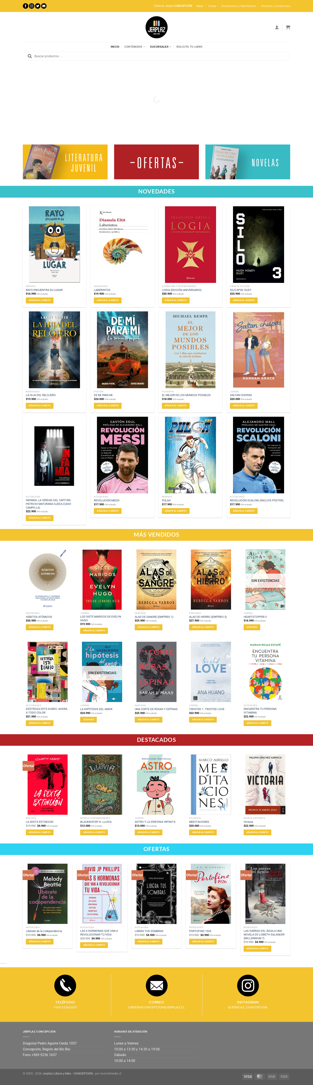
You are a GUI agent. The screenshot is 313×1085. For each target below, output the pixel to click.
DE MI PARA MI (103, 395)
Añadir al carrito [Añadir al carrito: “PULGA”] (175, 510)
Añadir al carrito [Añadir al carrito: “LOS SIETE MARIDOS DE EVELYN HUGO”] (94, 630)
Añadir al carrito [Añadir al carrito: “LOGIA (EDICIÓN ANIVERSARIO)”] (175, 300)
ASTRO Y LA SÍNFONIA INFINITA (155, 821)
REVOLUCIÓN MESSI (107, 500)
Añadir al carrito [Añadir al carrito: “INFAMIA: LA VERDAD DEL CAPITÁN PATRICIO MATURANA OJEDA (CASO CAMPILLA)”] (39, 517)
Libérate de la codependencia (44, 931)
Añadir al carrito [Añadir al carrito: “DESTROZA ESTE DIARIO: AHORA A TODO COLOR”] (39, 723)
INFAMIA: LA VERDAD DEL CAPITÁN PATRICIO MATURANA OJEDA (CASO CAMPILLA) (48, 504)
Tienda (212, 6)
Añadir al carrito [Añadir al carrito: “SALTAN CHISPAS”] (244, 405)
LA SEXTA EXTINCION (39, 821)
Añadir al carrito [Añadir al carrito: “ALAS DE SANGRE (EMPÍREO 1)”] (148, 627)
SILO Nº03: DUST (240, 290)
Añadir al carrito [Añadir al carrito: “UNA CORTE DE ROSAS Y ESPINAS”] (148, 719)
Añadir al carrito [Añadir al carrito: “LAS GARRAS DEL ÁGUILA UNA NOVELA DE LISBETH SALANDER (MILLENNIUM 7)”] (257, 948)
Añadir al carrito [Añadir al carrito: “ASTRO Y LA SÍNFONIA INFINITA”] (148, 832)
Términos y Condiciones (275, 6)
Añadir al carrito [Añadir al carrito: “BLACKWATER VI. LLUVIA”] (94, 832)
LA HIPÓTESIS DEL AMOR (96, 709)
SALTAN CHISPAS (241, 395)
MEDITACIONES (199, 821)
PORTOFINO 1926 (200, 931)
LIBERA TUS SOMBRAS (149, 931)
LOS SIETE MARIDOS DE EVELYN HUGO (100, 618)
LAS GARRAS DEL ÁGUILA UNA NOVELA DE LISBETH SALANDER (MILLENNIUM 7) (264, 934)
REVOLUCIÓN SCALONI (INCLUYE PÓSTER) (257, 500)
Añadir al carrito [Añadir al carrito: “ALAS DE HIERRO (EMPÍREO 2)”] (203, 627)
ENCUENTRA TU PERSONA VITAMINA (260, 710)
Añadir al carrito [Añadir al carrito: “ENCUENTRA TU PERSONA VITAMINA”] (257, 723)
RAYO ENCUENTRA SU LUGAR (44, 290)
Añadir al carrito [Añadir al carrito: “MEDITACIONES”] (203, 832)
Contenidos (134, 47)
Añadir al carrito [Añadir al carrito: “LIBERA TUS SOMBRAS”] (148, 941)
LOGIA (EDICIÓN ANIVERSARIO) (182, 290)
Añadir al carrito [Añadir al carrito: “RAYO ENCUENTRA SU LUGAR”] (39, 300)
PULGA (166, 500)
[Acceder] (277, 27)
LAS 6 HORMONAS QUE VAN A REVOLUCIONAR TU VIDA (99, 932)
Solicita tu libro (189, 46)
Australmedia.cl (110, 1073)
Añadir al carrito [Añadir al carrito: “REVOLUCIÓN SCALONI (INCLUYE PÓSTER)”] (244, 510)
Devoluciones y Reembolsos (238, 6)
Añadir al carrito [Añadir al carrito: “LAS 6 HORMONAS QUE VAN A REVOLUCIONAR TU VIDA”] (94, 945)
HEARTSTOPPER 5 (255, 616)
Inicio (199, 6)
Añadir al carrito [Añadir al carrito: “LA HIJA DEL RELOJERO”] (39, 405)
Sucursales (160, 47)
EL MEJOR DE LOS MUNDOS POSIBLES (186, 395)
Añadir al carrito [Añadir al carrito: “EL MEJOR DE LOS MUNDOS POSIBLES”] (175, 405)
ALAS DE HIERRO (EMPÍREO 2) (208, 616)
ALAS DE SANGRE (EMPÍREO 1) (154, 616)
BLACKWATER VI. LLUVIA (96, 821)
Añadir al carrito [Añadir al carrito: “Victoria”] (257, 832)
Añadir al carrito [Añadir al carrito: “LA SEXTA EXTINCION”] (39, 832)
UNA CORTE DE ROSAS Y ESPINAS (156, 709)
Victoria (248, 821)
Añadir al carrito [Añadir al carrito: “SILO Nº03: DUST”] (244, 300)
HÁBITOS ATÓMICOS (39, 616)
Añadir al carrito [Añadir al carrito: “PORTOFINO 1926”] (203, 941)
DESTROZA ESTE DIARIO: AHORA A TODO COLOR (46, 710)
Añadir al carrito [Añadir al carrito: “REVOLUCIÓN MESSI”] (107, 510)
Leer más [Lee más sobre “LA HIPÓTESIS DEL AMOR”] (88, 719)
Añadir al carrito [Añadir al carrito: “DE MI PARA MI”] (107, 405)
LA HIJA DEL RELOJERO (41, 395)
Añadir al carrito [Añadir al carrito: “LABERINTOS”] (107, 300)
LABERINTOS (102, 290)
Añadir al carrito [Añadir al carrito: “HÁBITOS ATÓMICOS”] (39, 627)
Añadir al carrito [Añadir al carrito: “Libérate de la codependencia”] (39, 941)
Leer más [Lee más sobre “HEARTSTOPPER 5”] (251, 627)
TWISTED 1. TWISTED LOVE (206, 709)
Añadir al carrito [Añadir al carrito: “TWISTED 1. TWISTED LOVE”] (203, 719)
